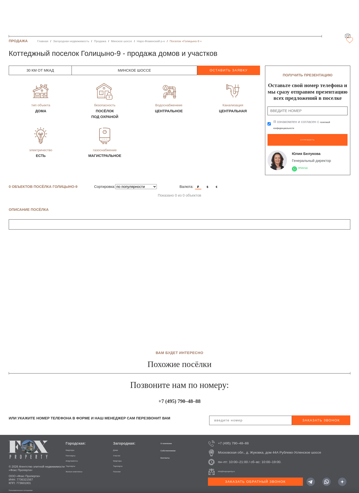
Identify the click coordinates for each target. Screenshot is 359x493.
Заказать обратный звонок (255, 478)
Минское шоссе (121, 41)
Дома (117, 446)
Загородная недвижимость (71, 41)
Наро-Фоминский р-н (151, 41)
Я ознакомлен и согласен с (305, 124)
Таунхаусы (74, 462)
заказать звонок (321, 416)
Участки (119, 451)
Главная (42, 41)
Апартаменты (76, 457)
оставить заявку (229, 70)
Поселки (119, 467)
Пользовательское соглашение (30, 486)
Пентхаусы (74, 451)
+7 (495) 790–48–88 (179, 395)
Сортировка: (104, 183)
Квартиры (73, 446)
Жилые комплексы (80, 467)
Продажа (100, 41)
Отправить (307, 137)
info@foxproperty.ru (233, 468)
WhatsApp (306, 164)
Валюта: (186, 183)
